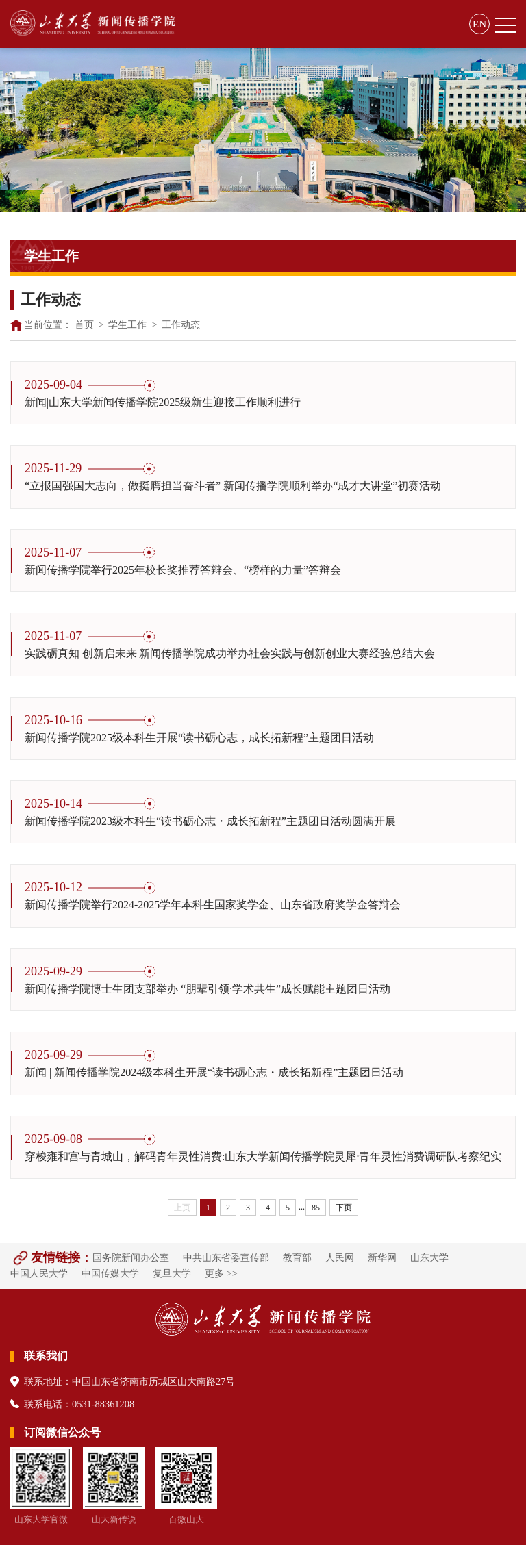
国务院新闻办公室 (130, 1257)
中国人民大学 (39, 1273)
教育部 (297, 1257)
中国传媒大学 (110, 1273)
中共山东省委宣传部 (226, 1257)
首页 (84, 325)
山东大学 (429, 1257)
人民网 (339, 1257)
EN (479, 23)
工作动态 (181, 325)
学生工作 (127, 325)
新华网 (382, 1257)
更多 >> (221, 1273)
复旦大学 (172, 1273)
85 (316, 1207)
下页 (344, 1207)
